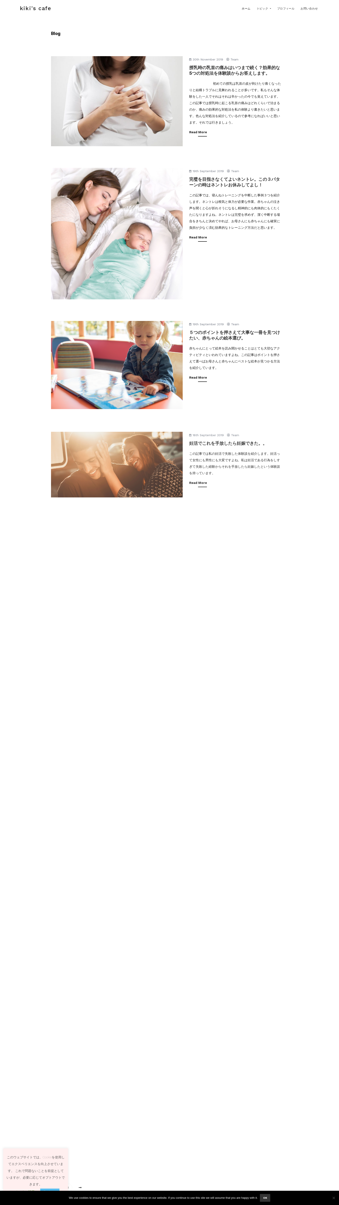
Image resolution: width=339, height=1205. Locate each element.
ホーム (246, 8)
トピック (263, 8)
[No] (333, 1198)
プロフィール (285, 8)
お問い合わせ (309, 8)
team (232, 59)
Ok (265, 1197)
